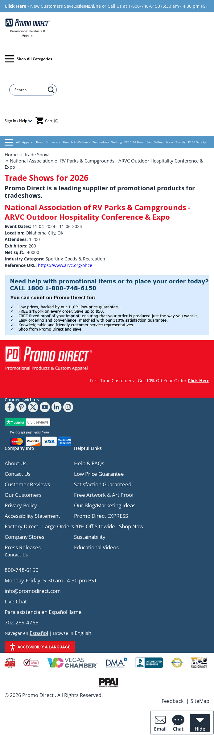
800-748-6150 (22, 569)
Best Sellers (155, 142)
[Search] (30, 89)
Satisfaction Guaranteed (102, 484)
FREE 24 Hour (134, 142)
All (12, 142)
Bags (39, 142)
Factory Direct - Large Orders (39, 526)
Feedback (172, 701)
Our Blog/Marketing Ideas (104, 505)
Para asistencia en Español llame (43, 611)
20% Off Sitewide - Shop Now (108, 526)
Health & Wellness (76, 142)
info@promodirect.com (33, 590)
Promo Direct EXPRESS (101, 515)
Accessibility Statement (32, 515)
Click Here (15, 6)
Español (39, 632)
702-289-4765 (22, 622)
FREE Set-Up (197, 142)
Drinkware (52, 142)
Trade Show (36, 154)
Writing (116, 142)
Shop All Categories (28, 58)
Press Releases (23, 547)
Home (11, 154)
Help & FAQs (89, 463)
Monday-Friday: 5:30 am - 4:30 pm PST (51, 580)
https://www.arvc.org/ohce (65, 265)
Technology (101, 142)
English (83, 632)
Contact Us (18, 473)
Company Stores (24, 536)
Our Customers (23, 494)
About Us (16, 463)
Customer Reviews (27, 484)
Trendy (180, 142)
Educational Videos (96, 547)
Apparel (28, 142)
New (169, 142)
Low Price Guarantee (99, 473)
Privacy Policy (21, 505)
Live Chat (16, 601)
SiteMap (200, 701)
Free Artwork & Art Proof (104, 494)
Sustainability (89, 536)
